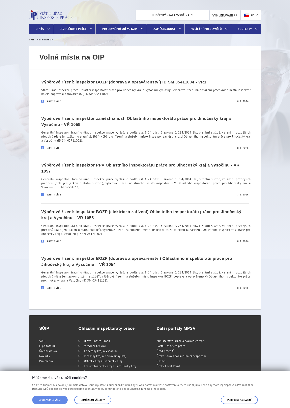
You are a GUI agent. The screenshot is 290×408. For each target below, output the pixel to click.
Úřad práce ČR (166, 351)
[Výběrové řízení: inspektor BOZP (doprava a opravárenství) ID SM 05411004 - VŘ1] (145, 92)
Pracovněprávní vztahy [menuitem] (120, 29)
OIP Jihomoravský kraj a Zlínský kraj (102, 371)
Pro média (46, 361)
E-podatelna (47, 346)
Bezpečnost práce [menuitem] (73, 29)
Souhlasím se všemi (50, 399)
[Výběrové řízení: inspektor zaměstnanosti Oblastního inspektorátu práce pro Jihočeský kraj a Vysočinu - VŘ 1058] (145, 133)
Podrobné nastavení (239, 399)
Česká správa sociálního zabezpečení (181, 356)
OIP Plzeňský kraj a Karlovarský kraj (102, 356)
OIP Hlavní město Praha (94, 341)
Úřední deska (48, 351)
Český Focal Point (168, 366)
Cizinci (161, 361)
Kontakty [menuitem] (245, 29)
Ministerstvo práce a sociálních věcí (181, 341)
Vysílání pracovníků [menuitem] (206, 29)
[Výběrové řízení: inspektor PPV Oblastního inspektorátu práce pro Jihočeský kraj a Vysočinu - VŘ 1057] (145, 180)
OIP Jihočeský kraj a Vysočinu (98, 351)
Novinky (44, 356)
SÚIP (42, 341)
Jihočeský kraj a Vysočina (170, 15)
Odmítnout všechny (93, 399)
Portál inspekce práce (171, 346)
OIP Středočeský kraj (92, 346)
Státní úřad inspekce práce (50, 15)
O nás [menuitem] (40, 29)
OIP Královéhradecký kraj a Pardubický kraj (107, 366)
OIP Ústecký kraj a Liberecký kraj (100, 361)
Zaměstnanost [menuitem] (164, 29)
